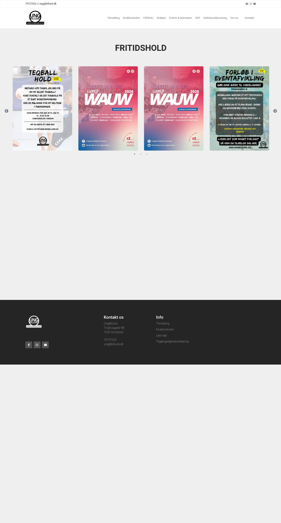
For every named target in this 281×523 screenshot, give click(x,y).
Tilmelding (113, 17)
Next (276, 111)
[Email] (254, 3)
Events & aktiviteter (180, 17)
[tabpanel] (44, 108)
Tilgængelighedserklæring (172, 341)
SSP (197, 17)
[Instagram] (251, 3)
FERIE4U (148, 17)
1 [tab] (136, 154)
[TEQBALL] (44, 108)
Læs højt (161, 335)
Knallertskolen (131, 17)
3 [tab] (148, 154)
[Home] (35, 18)
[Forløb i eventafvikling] (241, 108)
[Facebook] (247, 3)
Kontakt (249, 17)
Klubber (161, 17)
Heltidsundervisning (215, 17)
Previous (8, 111)
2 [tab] (142, 154)
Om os (234, 17)
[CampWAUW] (109, 108)
